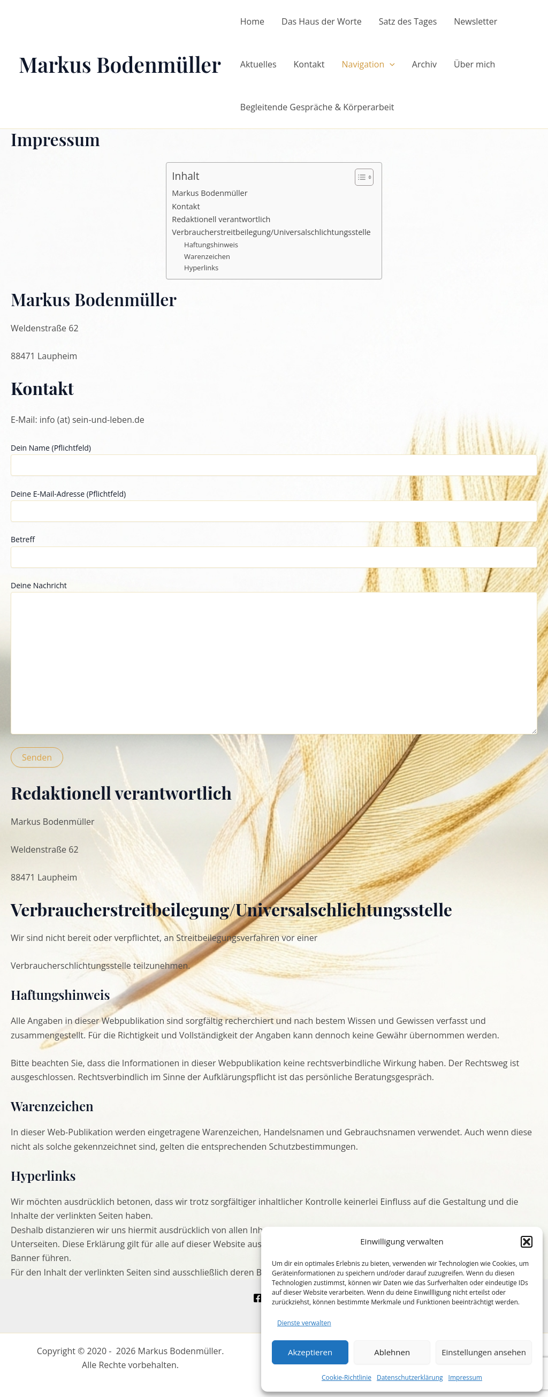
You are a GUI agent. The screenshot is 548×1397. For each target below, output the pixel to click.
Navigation (367, 64)
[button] (526, 1241)
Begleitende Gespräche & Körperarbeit (317, 107)
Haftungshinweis (211, 244)
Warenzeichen (207, 256)
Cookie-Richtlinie (346, 1377)
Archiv (424, 64)
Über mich (474, 64)
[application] (389, 64)
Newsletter (475, 21)
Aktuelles (258, 64)
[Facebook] (258, 1298)
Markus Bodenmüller (120, 64)
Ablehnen (392, 1352)
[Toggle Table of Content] (359, 177)
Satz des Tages (408, 21)
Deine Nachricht (274, 658)
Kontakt (309, 64)
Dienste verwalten (304, 1322)
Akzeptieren (310, 1352)
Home (252, 21)
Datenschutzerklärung (410, 1377)
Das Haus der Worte (321, 21)
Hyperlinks (201, 267)
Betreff (274, 550)
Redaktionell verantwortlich (221, 219)
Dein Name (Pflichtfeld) (274, 459)
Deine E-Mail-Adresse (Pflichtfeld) (274, 505)
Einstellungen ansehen (484, 1352)
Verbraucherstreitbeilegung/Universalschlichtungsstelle (271, 232)
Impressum (465, 1377)
